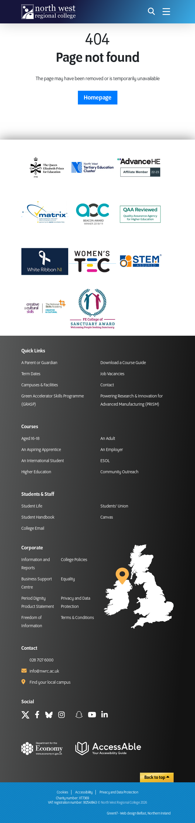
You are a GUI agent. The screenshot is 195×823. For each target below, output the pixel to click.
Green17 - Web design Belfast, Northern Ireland (139, 813)
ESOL (105, 461)
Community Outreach (119, 472)
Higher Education (36, 472)
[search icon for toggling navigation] (151, 11)
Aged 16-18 (30, 438)
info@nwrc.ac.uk (44, 671)
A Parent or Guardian (39, 363)
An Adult (107, 438)
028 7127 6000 (42, 660)
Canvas (106, 517)
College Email (32, 528)
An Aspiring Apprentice (41, 449)
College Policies (74, 560)
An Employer (111, 449)
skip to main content (4, 4)
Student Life (31, 506)
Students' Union (114, 506)
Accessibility (84, 792)
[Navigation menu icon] (166, 11)
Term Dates (30, 374)
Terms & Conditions (77, 617)
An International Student (42, 461)
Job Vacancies (112, 374)
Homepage (98, 98)
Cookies (62, 792)
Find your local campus (50, 682)
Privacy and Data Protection (119, 792)
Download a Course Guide (123, 363)
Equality (68, 579)
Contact (107, 385)
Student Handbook (37, 517)
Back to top (156, 777)
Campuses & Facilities (39, 385)
